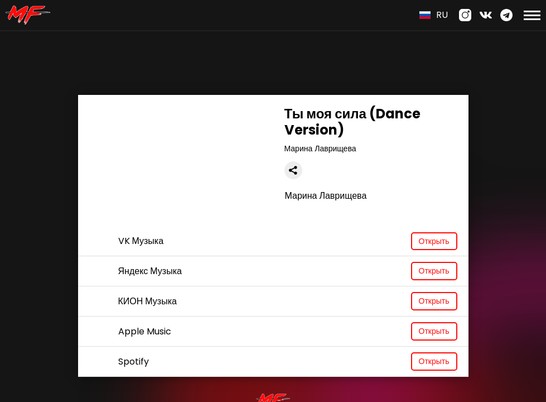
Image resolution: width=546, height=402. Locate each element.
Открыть (434, 241)
